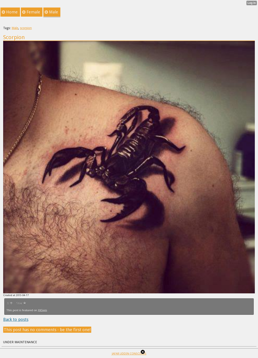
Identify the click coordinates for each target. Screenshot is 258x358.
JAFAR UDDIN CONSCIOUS (129, 353)
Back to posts (15, 319)
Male (15, 28)
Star (21, 303)
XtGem (42, 310)
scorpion (26, 28)
